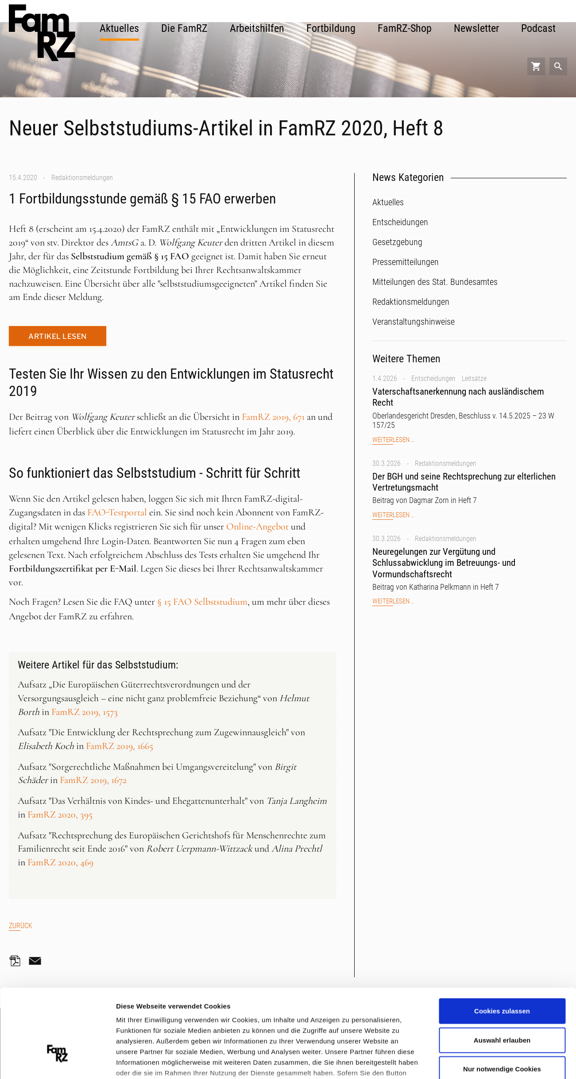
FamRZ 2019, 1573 (84, 712)
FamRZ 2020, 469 (60, 862)
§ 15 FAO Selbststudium (202, 601)
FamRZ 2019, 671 (273, 416)
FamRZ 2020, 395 (60, 814)
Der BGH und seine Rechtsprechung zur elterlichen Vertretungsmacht (464, 482)
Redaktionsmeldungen (82, 177)
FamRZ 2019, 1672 (93, 780)
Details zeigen (470, 1061)
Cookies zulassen (502, 944)
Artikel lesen (57, 336)
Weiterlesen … (393, 440)
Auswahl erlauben (502, 972)
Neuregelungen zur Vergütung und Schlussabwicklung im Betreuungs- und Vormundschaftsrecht (443, 562)
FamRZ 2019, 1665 (119, 746)
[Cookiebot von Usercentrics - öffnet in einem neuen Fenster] (57, 1061)
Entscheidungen (433, 378)
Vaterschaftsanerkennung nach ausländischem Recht (458, 397)
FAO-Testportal (117, 512)
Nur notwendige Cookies (502, 1002)
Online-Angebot (257, 526)
